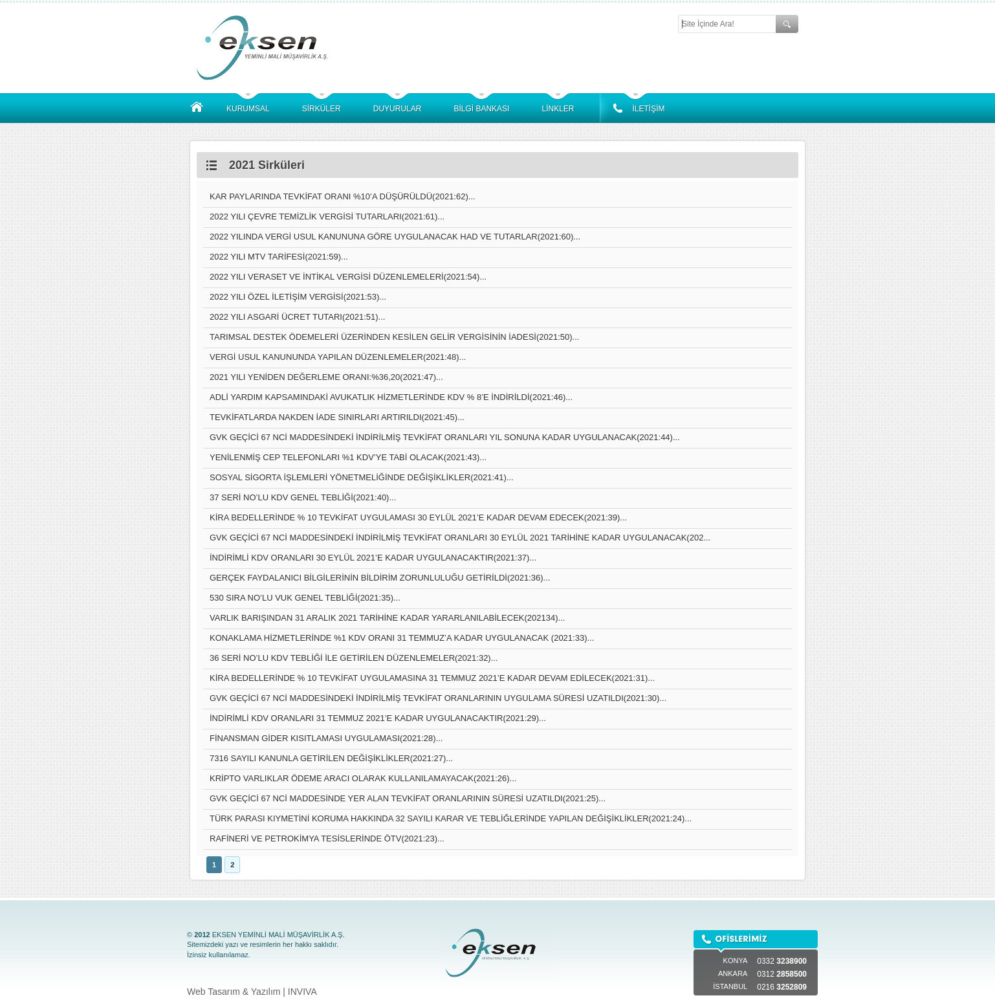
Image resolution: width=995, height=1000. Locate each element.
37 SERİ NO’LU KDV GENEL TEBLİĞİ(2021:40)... (303, 497)
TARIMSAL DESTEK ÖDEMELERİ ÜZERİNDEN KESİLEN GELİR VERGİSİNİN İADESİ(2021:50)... (394, 337)
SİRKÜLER (321, 108)
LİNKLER (557, 108)
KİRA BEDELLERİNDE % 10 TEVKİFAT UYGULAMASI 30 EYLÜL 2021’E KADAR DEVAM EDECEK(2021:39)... (418, 517)
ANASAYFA (197, 107)
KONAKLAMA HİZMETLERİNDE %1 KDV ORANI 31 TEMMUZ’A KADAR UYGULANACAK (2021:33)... (402, 638)
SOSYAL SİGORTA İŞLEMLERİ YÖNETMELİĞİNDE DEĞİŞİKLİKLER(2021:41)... (362, 477)
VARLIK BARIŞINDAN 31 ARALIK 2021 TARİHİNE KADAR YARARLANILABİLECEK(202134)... (387, 618)
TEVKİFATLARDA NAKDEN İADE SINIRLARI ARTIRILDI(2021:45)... (337, 417)
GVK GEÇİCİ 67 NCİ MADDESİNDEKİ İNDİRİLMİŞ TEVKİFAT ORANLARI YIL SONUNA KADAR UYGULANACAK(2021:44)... (445, 437)
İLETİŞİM (648, 108)
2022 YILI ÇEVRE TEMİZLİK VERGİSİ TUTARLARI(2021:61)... (327, 216)
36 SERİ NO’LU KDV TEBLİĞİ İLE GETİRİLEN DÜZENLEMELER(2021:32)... (354, 658)
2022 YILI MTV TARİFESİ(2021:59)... (279, 256)
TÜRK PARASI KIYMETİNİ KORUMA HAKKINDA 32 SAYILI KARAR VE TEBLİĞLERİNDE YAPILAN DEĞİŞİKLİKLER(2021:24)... (451, 818)
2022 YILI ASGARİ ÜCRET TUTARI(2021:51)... (297, 317)
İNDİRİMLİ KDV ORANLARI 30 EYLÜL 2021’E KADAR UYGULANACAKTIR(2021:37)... (373, 557)
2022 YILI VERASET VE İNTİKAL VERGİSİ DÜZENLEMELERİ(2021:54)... (348, 277)
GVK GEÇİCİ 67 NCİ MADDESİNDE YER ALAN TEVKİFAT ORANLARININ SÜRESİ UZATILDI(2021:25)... (408, 798)
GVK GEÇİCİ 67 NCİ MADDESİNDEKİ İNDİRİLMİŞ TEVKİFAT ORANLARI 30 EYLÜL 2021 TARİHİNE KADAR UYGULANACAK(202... (460, 537)
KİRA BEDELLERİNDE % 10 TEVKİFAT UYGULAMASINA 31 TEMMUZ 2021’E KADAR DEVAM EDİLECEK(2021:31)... (432, 678)
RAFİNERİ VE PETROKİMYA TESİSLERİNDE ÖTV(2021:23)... (327, 838)
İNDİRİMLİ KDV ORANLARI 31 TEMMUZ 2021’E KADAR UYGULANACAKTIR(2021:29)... (378, 718)
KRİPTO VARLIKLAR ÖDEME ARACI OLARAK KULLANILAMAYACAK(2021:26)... (363, 778)
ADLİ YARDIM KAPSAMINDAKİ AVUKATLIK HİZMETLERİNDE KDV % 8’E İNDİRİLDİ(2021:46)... (391, 397)
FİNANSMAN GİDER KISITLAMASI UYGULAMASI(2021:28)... (326, 738)
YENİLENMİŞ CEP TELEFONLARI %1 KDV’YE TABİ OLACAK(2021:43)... (348, 457)
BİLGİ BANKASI (481, 108)
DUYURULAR (397, 108)
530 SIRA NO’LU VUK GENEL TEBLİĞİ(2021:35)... (305, 598)
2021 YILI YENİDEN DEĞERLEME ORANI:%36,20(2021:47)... (326, 377)
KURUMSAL (248, 108)
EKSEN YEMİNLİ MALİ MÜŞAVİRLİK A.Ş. (265, 47)
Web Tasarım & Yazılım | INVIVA (252, 991)
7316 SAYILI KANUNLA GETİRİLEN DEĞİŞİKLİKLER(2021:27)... (331, 758)
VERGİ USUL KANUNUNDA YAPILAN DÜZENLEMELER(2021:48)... (338, 357)
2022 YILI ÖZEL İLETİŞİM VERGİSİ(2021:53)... (298, 297)
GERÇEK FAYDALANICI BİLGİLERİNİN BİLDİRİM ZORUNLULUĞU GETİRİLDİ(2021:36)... (380, 578)
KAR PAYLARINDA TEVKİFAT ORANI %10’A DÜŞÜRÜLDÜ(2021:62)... (343, 196)
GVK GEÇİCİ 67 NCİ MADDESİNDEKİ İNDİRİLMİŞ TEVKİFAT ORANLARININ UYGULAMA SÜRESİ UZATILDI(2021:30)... (438, 698)
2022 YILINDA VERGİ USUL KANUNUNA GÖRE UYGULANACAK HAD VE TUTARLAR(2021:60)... (395, 236)
